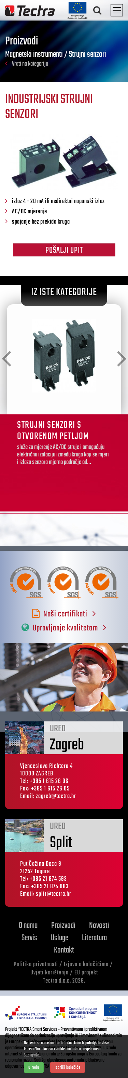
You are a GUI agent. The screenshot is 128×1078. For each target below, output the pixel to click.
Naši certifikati (64, 614)
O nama (28, 925)
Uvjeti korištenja (49, 973)
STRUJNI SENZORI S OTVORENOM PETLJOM (53, 431)
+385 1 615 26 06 (49, 781)
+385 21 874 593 (48, 879)
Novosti (99, 925)
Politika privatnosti (36, 965)
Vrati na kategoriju (26, 64)
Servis (29, 938)
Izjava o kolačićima (86, 965)
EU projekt (86, 973)
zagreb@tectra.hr (56, 796)
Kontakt (64, 950)
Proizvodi (63, 925)
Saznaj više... (32, 1055)
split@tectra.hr (53, 894)
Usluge (59, 938)
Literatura (94, 938)
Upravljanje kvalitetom (64, 628)
